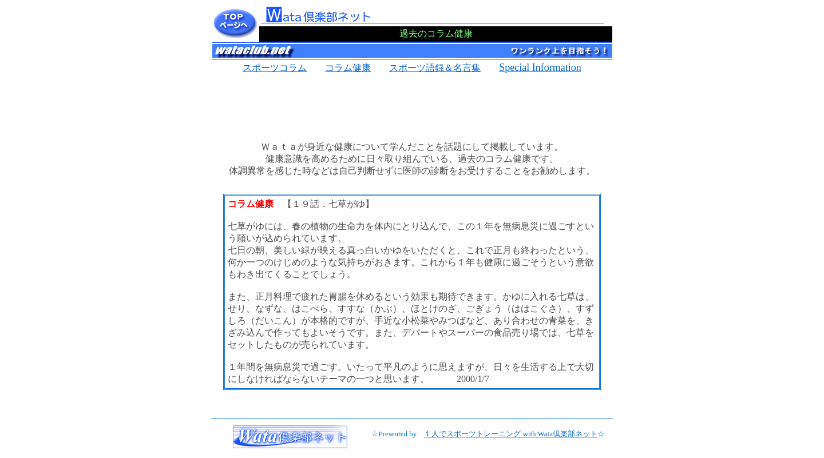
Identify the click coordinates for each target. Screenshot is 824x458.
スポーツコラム (275, 68)
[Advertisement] (412, 103)
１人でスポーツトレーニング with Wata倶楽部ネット (510, 433)
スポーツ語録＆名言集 (435, 68)
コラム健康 (348, 68)
